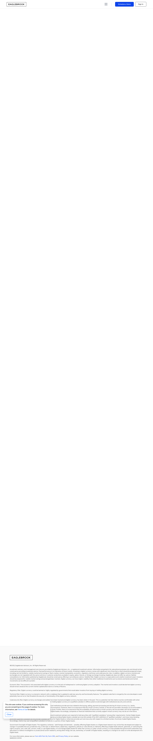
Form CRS (51, 736)
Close (9, 714)
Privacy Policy (63, 736)
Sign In (140, 4)
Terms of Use (22, 709)
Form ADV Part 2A (41, 736)
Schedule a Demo (124, 4)
